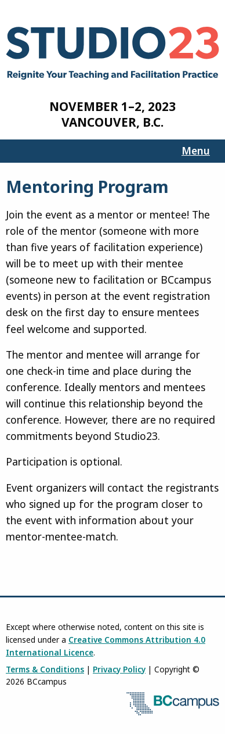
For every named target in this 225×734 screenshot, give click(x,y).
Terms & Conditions (45, 669)
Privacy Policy (119, 669)
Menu (196, 150)
